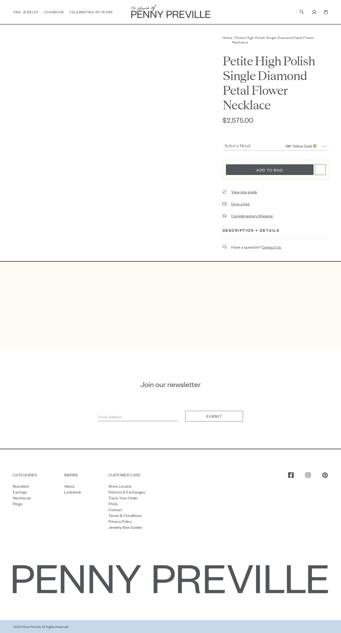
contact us (271, 247)
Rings (17, 503)
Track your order (123, 497)
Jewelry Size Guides (125, 527)
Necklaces (22, 497)
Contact (115, 509)
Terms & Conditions (125, 515)
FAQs (113, 503)
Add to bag (269, 170)
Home (227, 37)
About (69, 485)
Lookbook (54, 11)
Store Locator (120, 485)
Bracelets (21, 485)
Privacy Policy (120, 521)
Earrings (20, 491)
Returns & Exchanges (126, 491)
